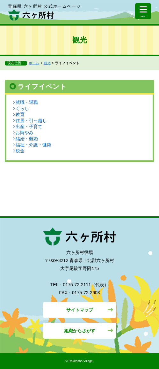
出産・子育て (29, 126)
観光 (47, 63)
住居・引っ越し (31, 120)
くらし (22, 108)
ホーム (34, 63)
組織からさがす (79, 330)
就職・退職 (27, 102)
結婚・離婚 (27, 138)
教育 (20, 114)
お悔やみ (24, 132)
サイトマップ (79, 309)
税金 (20, 150)
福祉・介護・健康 (33, 144)
